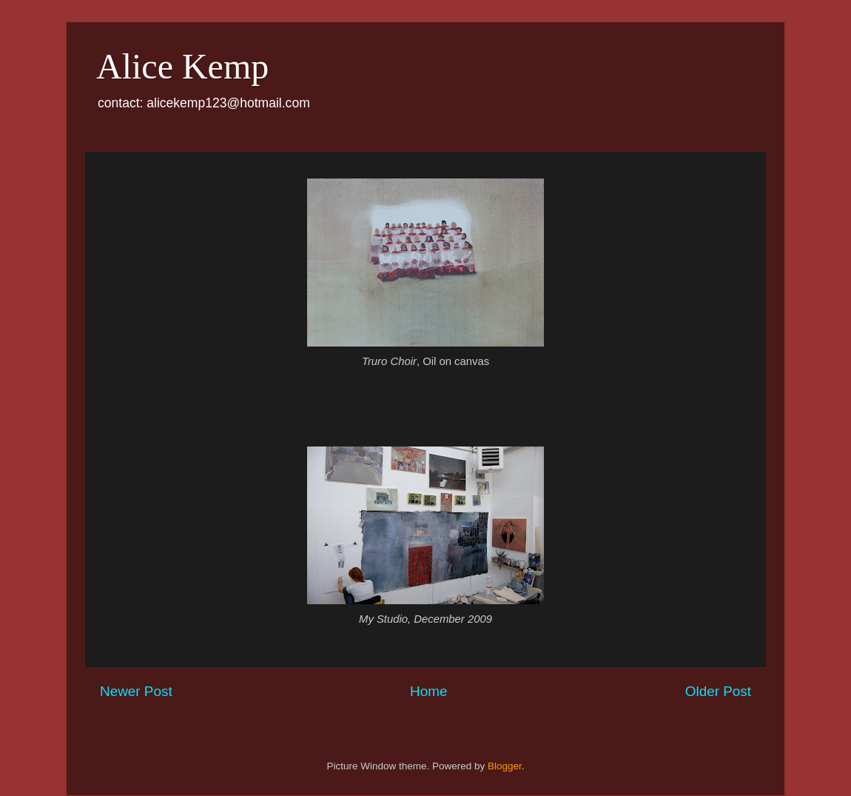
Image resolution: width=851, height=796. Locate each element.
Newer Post (136, 691)
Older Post (718, 691)
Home (428, 691)
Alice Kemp (182, 66)
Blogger (505, 766)
